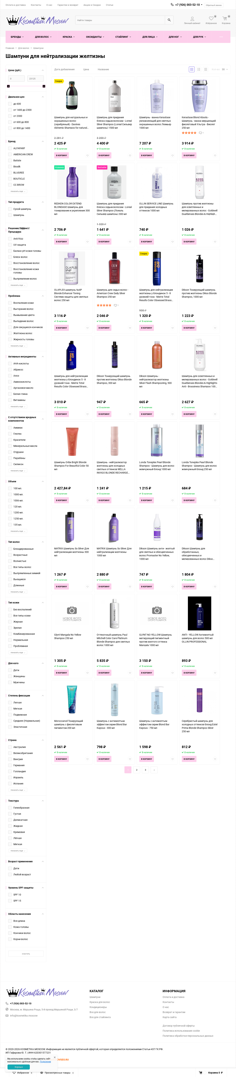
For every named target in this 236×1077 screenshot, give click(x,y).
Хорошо (19, 1066)
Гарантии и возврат (68, 4)
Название (103, 69)
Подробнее (45, 1061)
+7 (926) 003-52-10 (187, 5)
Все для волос (98, 1012)
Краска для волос (100, 1002)
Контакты (36, 4)
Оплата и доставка (16, 4)
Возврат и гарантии (174, 1012)
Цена (86, 69)
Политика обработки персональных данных (188, 1036)
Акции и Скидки (92, 4)
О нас (49, 4)
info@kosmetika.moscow (22, 1015)
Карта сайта (170, 1017)
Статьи (109, 4)
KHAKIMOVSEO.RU (58, 1059)
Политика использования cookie (181, 1031)
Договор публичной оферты (179, 1025)
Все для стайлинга (100, 1017)
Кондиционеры (98, 1007)
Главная (10, 48)
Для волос (23, 48)
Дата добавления (64, 69)
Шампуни (38, 48)
